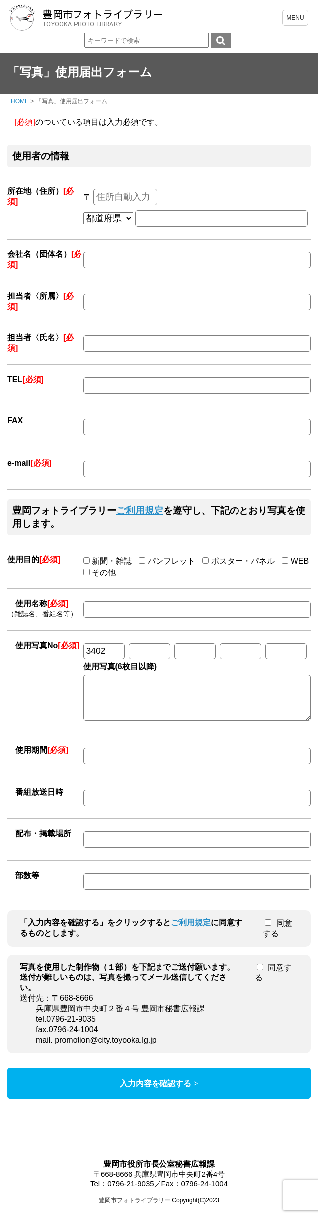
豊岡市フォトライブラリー (134, 1207)
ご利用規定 (139, 510)
